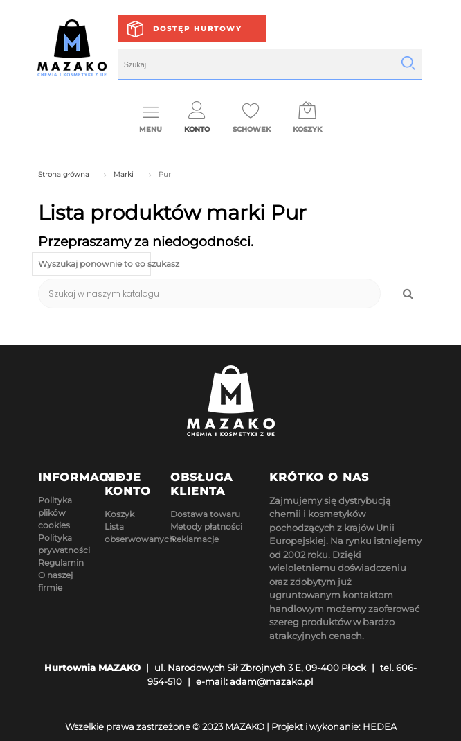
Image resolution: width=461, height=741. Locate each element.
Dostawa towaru (205, 514)
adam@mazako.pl (272, 681)
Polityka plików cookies (55, 512)
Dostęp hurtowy (197, 28)
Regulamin (61, 562)
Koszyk (119, 514)
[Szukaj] (209, 293)
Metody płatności (206, 526)
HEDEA (380, 726)
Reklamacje (194, 539)
